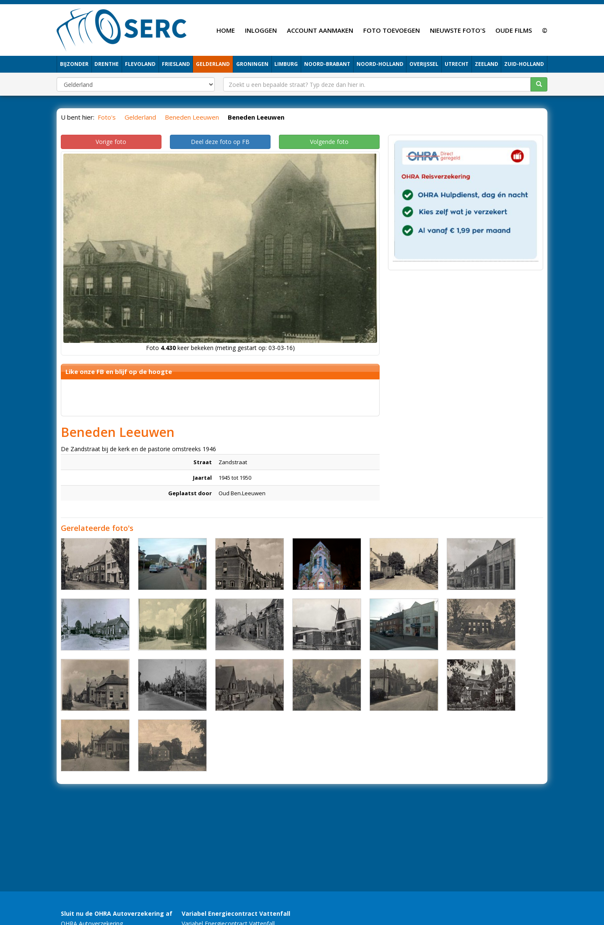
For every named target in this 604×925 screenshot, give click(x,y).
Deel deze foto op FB (220, 142)
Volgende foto (329, 142)
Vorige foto (111, 142)
